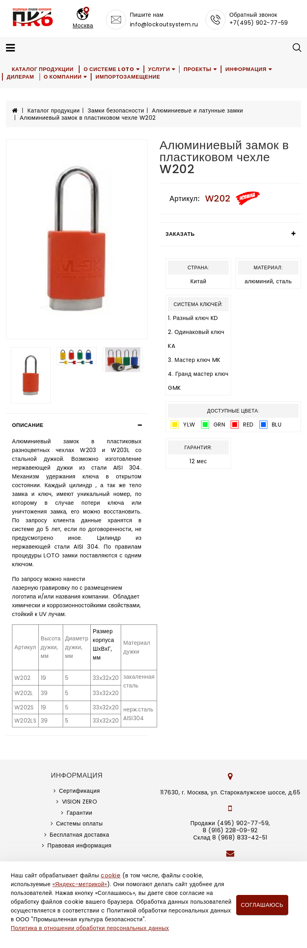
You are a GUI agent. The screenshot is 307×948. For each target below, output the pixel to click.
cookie (110, 875)
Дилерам (20, 77)
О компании (63, 77)
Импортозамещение (128, 77)
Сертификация (79, 790)
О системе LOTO (109, 69)
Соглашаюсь (262, 905)
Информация (247, 69)
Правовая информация (80, 845)
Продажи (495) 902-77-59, (230, 823)
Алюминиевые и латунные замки (197, 111)
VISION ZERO (80, 801)
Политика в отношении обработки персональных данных (90, 928)
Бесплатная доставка (79, 834)
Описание (28, 425)
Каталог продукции (43, 69)
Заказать (180, 234)
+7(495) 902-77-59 (258, 23)
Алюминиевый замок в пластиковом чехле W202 (88, 118)
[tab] (77, 425)
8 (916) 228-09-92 (230, 830)
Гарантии (79, 812)
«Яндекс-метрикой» (79, 884)
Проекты (199, 69)
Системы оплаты (79, 823)
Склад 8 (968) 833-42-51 (230, 837)
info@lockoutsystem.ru (164, 24)
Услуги (160, 69)
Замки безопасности (116, 111)
